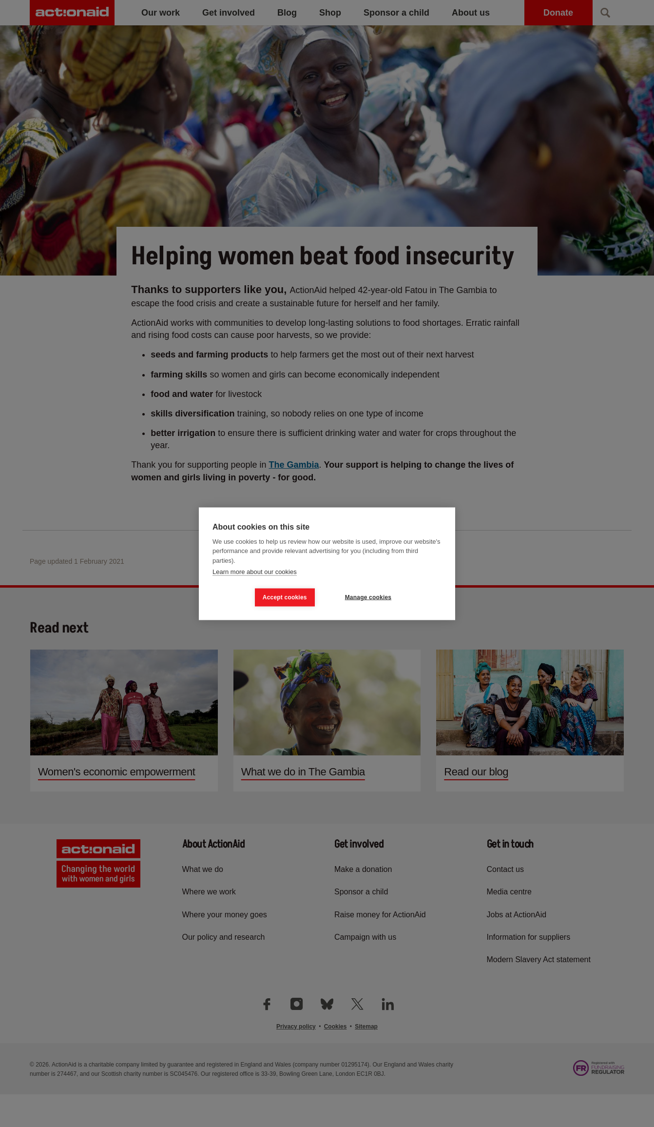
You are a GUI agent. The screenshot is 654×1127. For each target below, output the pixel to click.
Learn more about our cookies (254, 571)
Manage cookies (368, 597)
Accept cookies (285, 597)
